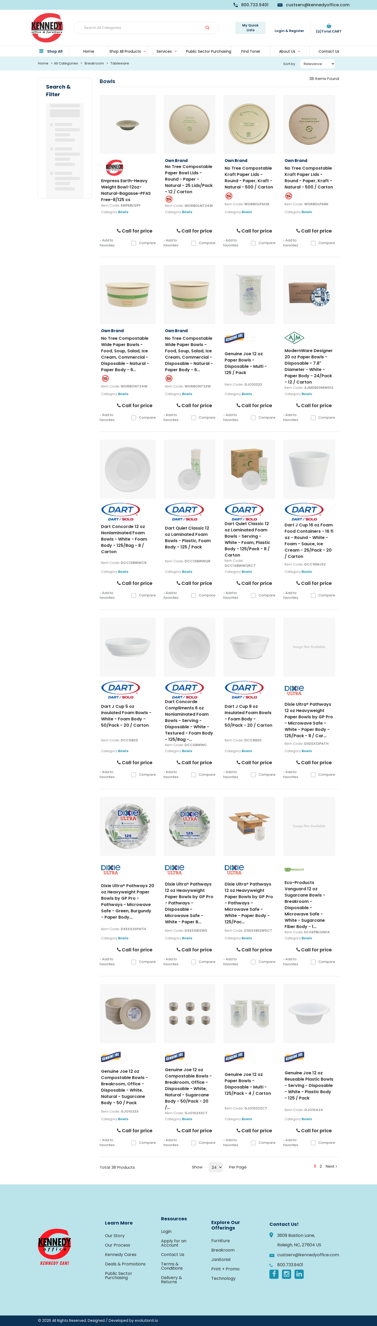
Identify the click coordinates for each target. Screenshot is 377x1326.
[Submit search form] (207, 28)
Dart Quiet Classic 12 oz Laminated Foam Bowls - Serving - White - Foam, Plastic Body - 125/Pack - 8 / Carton (247, 539)
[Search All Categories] (145, 28)
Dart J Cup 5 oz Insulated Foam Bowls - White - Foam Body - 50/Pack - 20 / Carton (126, 715)
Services (164, 51)
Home (88, 51)
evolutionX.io (146, 1320)
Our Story (115, 1236)
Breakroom (94, 63)
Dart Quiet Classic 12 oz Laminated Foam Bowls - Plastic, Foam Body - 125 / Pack (188, 537)
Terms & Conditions (172, 1266)
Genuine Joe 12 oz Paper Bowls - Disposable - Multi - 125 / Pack (246, 363)
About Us (287, 51)
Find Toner (250, 51)
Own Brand (176, 160)
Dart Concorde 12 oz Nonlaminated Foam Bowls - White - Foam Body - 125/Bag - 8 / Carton (124, 539)
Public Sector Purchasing (208, 51)
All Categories (66, 63)
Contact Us (329, 51)
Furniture (220, 1241)
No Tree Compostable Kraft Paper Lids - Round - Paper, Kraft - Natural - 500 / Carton (249, 177)
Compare (143, 243)
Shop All (55, 51)
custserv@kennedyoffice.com (318, 5)
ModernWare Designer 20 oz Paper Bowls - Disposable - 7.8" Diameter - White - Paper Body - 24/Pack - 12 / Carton (309, 366)
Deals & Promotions (125, 1264)
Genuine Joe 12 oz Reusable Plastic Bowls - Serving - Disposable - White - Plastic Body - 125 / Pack (309, 1085)
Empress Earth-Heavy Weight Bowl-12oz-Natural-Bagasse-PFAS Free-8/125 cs (126, 190)
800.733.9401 (254, 5)
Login (166, 1231)
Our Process (117, 1245)
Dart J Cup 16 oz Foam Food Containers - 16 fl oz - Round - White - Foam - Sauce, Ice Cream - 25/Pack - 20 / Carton (309, 540)
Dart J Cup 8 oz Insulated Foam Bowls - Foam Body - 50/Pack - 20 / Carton (248, 715)
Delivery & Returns (171, 1280)
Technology (223, 1278)
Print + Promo (225, 1269)
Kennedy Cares (120, 1255)
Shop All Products (125, 51)
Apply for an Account (173, 1243)
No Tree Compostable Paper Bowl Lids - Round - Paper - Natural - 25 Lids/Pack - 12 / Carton (189, 179)
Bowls (123, 211)
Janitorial (220, 1260)
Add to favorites (107, 243)
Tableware (119, 63)
